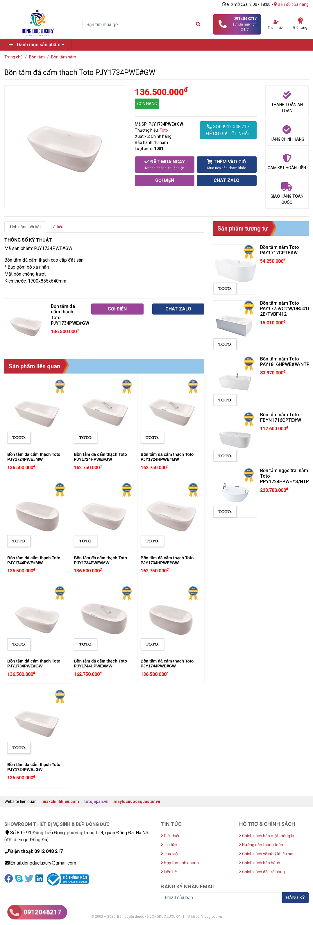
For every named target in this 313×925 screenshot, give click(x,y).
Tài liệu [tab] (57, 226)
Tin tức (169, 844)
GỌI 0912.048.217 (228, 130)
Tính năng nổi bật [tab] (25, 226)
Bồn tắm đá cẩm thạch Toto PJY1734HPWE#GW (167, 560)
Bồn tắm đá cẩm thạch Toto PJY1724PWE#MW (33, 457)
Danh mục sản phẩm (38, 44)
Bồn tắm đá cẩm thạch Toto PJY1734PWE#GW (33, 663)
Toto (164, 130)
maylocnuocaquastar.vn (137, 801)
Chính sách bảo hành (259, 862)
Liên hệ (169, 871)
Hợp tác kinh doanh (180, 862)
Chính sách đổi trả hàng (262, 871)
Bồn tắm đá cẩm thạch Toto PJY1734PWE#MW (100, 560)
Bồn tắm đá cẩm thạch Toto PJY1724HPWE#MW (167, 457)
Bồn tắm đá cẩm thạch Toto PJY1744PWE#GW (167, 663)
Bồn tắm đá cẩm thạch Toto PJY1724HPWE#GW (100, 457)
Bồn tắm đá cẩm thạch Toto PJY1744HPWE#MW (100, 663)
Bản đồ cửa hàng (291, 4)
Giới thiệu (170, 835)
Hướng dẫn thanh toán (261, 844)
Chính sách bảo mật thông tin (267, 835)
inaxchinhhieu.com (61, 801)
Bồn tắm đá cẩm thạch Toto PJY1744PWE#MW (33, 560)
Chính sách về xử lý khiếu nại (266, 853)
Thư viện (170, 853)
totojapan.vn (96, 801)
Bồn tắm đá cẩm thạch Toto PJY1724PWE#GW (33, 767)
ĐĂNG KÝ (295, 897)
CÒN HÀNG (147, 103)
